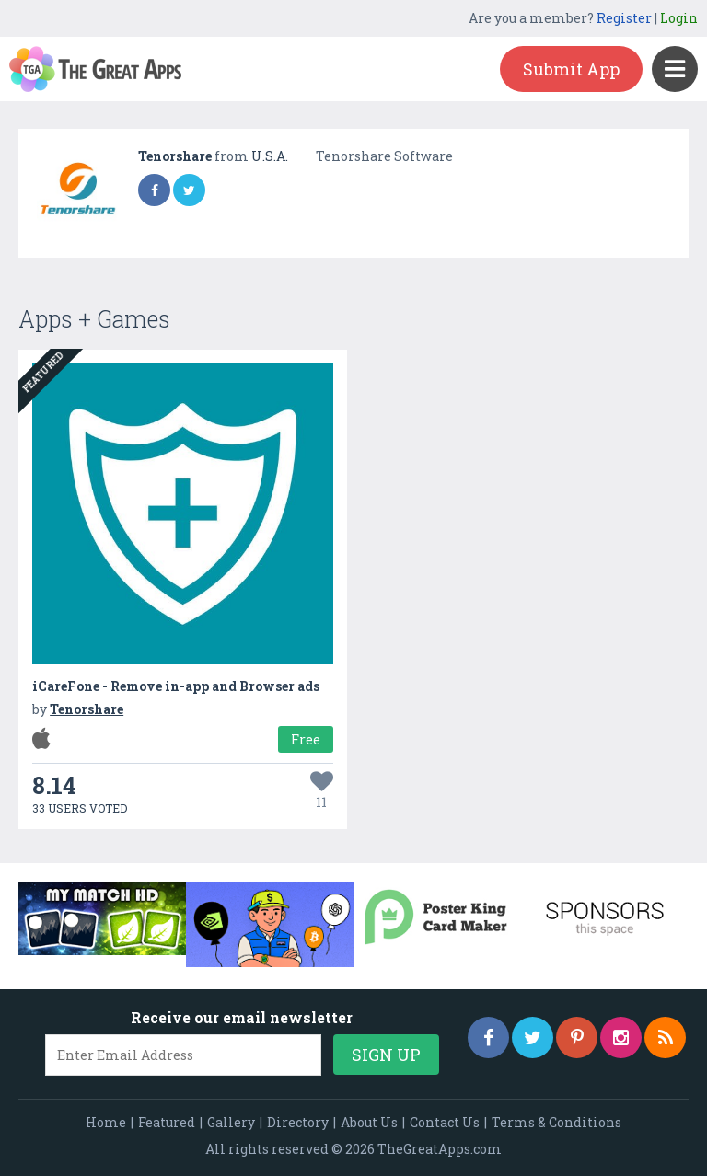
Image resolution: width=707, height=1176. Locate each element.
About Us (369, 1122)
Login (679, 18)
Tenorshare (176, 156)
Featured (166, 1122)
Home (106, 1122)
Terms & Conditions (556, 1122)
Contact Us (445, 1122)
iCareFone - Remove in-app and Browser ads (175, 686)
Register (624, 18)
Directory (298, 1122)
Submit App (571, 69)
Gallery (231, 1122)
